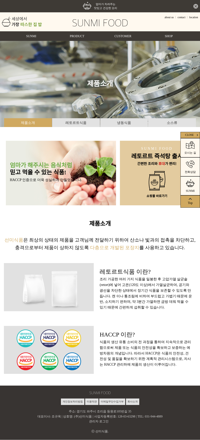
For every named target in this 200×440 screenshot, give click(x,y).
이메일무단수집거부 (112, 401)
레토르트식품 (76, 123)
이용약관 (92, 401)
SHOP (169, 36)
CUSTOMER (122, 36)
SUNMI (31, 36)
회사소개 (133, 401)
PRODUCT (77, 36)
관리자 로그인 (99, 421)
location (193, 17)
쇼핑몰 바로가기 (156, 196)
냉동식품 (124, 123)
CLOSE (192, 134)
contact (181, 17)
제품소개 (28, 123)
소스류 (172, 123)
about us (169, 17)
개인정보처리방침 (72, 401)
